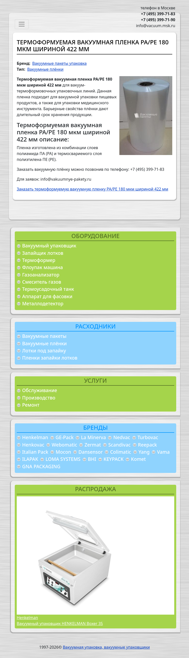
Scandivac (119, 444)
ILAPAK (30, 459)
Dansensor (91, 451)
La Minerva (93, 437)
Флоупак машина (42, 267)
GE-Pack (65, 437)
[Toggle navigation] (22, 24)
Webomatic (64, 444)
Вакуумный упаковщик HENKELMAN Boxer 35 (60, 623)
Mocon (63, 451)
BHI (92, 459)
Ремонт (30, 404)
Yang (144, 451)
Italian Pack (35, 451)
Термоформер (38, 260)
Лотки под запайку (44, 350)
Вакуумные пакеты (44, 336)
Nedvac (121, 437)
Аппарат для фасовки (47, 296)
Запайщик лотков (42, 253)
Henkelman (35, 437)
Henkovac (33, 444)
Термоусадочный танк (48, 289)
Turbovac (148, 437)
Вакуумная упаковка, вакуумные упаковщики (106, 647)
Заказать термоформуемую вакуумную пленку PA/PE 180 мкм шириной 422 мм (92, 189)
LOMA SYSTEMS (63, 459)
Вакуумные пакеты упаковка (59, 63)
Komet (138, 459)
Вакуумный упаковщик (49, 245)
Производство (38, 397)
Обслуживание (39, 390)
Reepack (147, 444)
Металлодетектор (42, 303)
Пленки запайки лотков (49, 357)
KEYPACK (114, 459)
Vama (163, 451)
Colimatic (120, 451)
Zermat (92, 444)
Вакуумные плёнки (44, 343)
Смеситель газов (41, 281)
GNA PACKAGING (41, 466)
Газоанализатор (40, 274)
